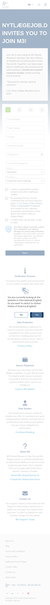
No (21, 315)
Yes (36, 315)
